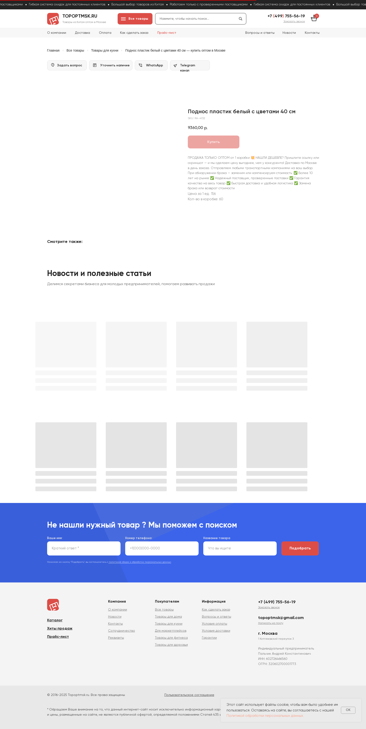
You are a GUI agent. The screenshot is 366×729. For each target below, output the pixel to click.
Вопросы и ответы (260, 32)
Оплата (105, 32)
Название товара (216, 537)
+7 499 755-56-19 (286, 16)
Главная (53, 50)
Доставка (82, 32)
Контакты (312, 32)
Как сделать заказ (134, 32)
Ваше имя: (54, 537)
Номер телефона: (138, 537)
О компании (56, 32)
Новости (289, 32)
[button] (294, 21)
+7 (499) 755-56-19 (277, 601)
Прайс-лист (166, 32)
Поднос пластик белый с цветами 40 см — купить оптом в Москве (175, 50)
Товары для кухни (104, 50)
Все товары (75, 50)
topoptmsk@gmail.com (281, 617)
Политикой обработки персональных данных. (265, 716)
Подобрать (300, 547)
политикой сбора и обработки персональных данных (139, 561)
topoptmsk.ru (79, 16)
